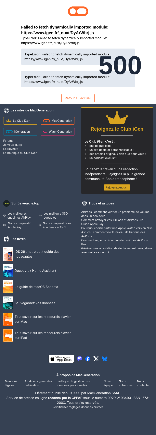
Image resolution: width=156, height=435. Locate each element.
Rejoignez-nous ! (117, 187)
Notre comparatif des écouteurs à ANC (55, 225)
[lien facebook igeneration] (87, 358)
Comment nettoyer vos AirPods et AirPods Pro (112, 220)
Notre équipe (108, 383)
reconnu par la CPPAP (65, 398)
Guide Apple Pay (92, 224)
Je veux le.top (12, 144)
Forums (8, 140)
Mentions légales (11, 383)
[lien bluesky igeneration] (104, 358)
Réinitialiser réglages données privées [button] (78, 407)
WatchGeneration (57, 131)
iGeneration (18, 131)
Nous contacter (143, 383)
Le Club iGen (18, 120)
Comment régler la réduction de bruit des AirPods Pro (114, 242)
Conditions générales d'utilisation (38, 383)
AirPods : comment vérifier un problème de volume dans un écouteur (115, 214)
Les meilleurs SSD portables (53, 215)
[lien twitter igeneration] (96, 358)
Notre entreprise (125, 383)
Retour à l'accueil (78, 98)
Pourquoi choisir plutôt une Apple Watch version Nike (117, 228)
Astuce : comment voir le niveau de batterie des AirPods (113, 234)
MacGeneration (57, 120)
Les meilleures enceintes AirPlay (17, 215)
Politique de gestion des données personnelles (73, 383)
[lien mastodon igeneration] (79, 358)
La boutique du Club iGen (20, 153)
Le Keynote (10, 148)
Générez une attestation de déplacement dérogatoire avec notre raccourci (116, 250)
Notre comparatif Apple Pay (17, 225)
